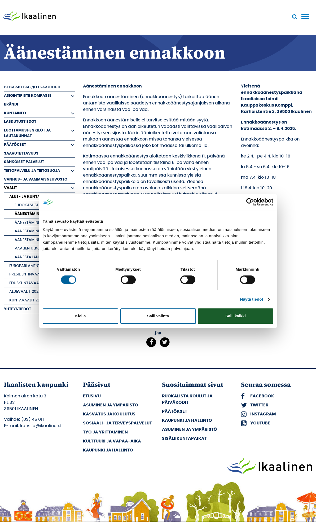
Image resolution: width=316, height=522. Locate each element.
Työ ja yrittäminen (105, 432)
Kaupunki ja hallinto (108, 450)
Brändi (11, 104)
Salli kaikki (235, 316)
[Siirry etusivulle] (29, 16)
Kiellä (80, 316)
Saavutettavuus (21, 153)
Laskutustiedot (20, 122)
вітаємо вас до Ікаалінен (32, 87)
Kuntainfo (15, 113)
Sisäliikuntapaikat (184, 438)
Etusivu (92, 396)
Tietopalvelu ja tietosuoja (32, 171)
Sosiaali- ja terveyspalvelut (117, 423)
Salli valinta (158, 316)
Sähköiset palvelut (24, 162)
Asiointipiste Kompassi (27, 96)
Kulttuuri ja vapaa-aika (112, 441)
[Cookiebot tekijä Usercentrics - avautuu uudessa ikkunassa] (250, 202)
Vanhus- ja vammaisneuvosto (35, 179)
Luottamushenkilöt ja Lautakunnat (27, 133)
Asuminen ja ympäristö (110, 405)
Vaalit (10, 188)
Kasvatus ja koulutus (109, 414)
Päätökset (15, 145)
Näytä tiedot (251, 299)
